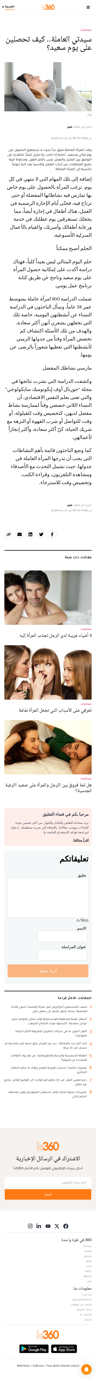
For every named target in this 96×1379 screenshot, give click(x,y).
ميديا (89, 1265)
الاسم (81, 928)
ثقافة (89, 1260)
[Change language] (9, 7)
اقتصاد (88, 1250)
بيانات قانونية (84, 1309)
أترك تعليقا (48, 971)
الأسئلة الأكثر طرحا (82, 1299)
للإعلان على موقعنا (81, 1304)
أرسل (48, 1194)
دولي (89, 1280)
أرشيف (88, 1319)
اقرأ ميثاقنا (81, 840)
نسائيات (86, 29)
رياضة (88, 1270)
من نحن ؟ (86, 1294)
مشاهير (87, 1275)
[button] (86, 1369)
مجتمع (88, 1255)
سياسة (87, 1245)
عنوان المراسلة (73, 946)
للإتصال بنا (86, 1314)
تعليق (82, 875)
